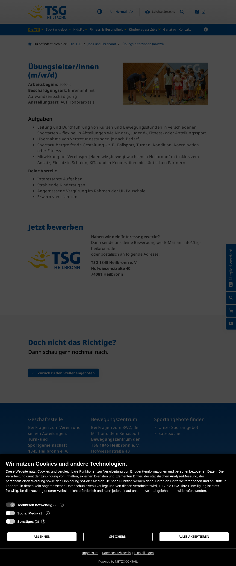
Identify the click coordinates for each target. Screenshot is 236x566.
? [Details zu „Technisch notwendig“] (61, 505)
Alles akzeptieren (194, 536)
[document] (118, 480)
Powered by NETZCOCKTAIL (118, 561)
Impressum (90, 553)
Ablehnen (42, 536)
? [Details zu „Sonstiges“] (43, 521)
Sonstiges (25, 521)
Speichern (118, 536)
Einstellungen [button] (144, 553)
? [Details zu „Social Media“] (47, 513)
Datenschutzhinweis (116, 553)
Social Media (27, 513)
